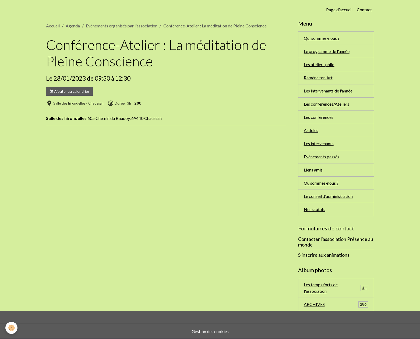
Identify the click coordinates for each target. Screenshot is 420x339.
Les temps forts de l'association (336, 288)
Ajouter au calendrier (69, 91)
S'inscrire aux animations (324, 255)
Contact (364, 9)
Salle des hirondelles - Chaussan (78, 103)
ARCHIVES (336, 304)
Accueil (53, 25)
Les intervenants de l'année (328, 90)
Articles (311, 130)
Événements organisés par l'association (121, 25)
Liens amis (313, 169)
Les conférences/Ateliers (326, 103)
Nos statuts (314, 209)
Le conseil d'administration (328, 196)
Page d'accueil (339, 9)
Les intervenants (319, 143)
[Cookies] (11, 328)
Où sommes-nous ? (321, 182)
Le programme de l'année (327, 51)
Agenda (73, 25)
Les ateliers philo (319, 64)
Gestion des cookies (210, 331)
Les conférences (318, 117)
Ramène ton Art (318, 77)
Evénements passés (321, 156)
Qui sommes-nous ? (322, 38)
